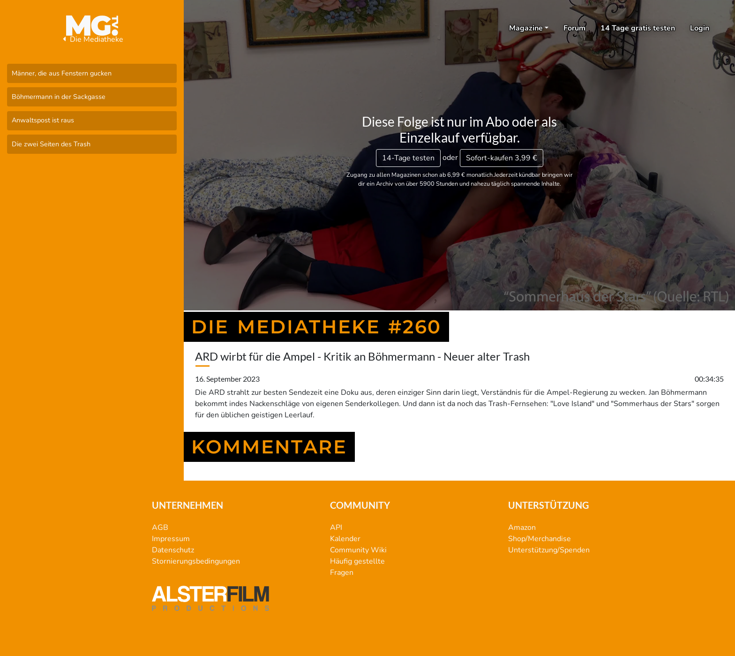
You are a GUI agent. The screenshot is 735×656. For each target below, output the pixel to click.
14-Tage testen (408, 158)
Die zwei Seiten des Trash (51, 144)
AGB (160, 527)
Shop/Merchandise (539, 539)
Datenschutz (173, 550)
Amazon (522, 527)
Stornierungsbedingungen (196, 561)
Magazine (526, 28)
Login (699, 28)
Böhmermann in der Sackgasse (58, 96)
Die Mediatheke (91, 39)
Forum (574, 28)
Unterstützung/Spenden (549, 550)
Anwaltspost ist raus (43, 120)
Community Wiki (358, 550)
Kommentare (269, 446)
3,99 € (501, 158)
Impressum (171, 539)
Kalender (345, 539)
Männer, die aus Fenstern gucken (62, 73)
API (336, 527)
